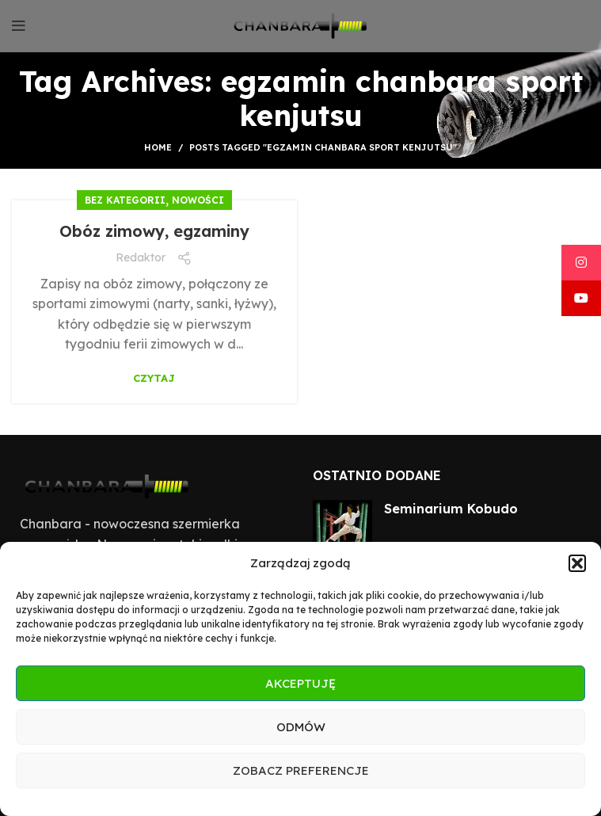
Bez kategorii (125, 200)
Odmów (300, 726)
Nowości (198, 200)
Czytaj (154, 378)
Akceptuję (300, 683)
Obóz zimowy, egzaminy (154, 231)
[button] (577, 563)
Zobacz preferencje (301, 770)
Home (158, 147)
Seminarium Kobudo (451, 509)
